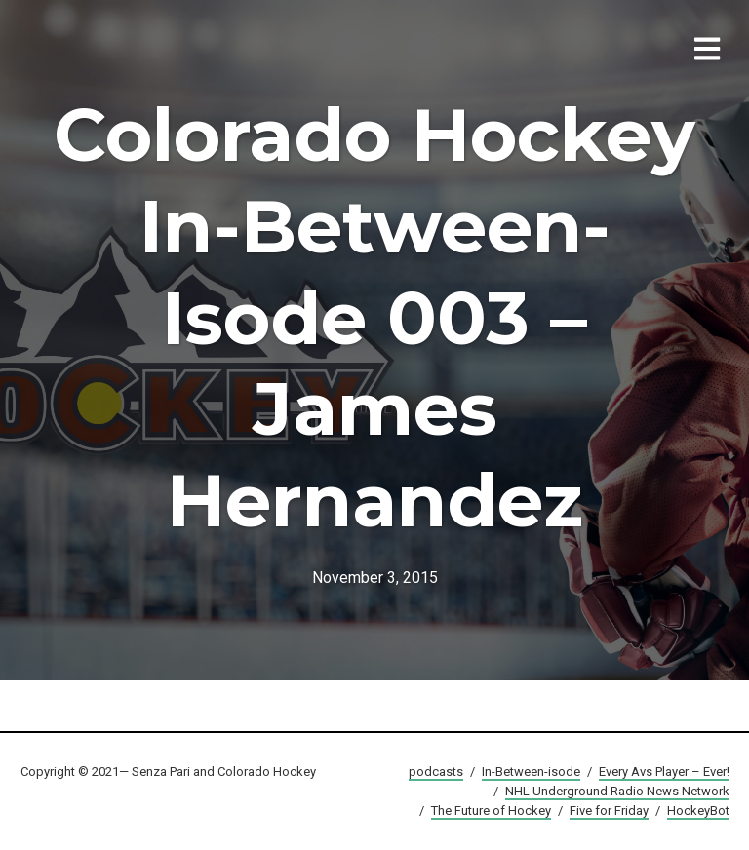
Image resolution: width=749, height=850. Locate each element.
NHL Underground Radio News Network (617, 791)
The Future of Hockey (491, 810)
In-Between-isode (531, 771)
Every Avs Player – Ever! (664, 771)
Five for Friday (609, 810)
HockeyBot (698, 810)
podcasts (436, 771)
